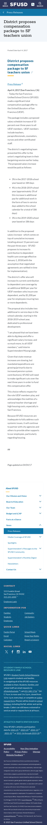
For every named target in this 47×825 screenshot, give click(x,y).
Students (7, 617)
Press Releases (15, 12)
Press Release (15, 84)
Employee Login (10, 601)
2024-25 (15, 730)
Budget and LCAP (14, 513)
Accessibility (9, 748)
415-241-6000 (11, 597)
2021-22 (9, 733)
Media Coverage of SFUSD (19, 537)
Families (7, 613)
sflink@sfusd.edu (12, 691)
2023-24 (25, 730)
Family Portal (9, 632)
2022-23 (35, 730)
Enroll (6, 636)
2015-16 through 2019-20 (29, 733)
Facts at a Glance (13, 519)
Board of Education (14, 502)
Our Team (10, 507)
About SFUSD (12, 488)
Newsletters (13, 563)
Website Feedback (15, 755)
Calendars (8, 640)
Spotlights (12, 543)
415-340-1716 (31, 691)
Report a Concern (32, 640)
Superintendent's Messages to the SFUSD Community (22, 550)
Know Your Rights (32, 636)
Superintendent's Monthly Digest (22, 557)
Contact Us (11, 569)
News (8, 525)
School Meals (30, 632)
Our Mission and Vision (16, 496)
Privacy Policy (21, 751)
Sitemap (36, 751)
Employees (8, 621)
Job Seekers (29, 617)
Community (29, 613)
